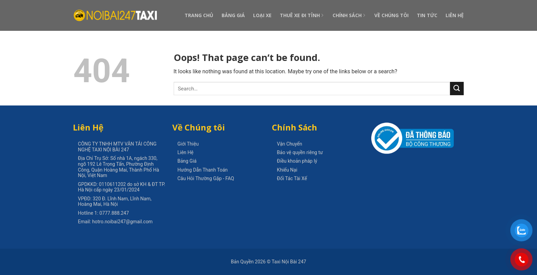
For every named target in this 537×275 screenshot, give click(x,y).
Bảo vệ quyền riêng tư (300, 152)
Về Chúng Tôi (391, 15)
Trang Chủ (199, 15)
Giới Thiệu (188, 144)
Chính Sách (349, 15)
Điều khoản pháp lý (297, 161)
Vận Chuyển (289, 144)
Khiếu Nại (287, 170)
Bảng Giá (233, 15)
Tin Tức (427, 15)
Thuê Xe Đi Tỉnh (302, 15)
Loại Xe (262, 15)
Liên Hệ (455, 15)
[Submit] (457, 88)
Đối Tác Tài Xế (292, 178)
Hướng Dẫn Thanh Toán (202, 170)
